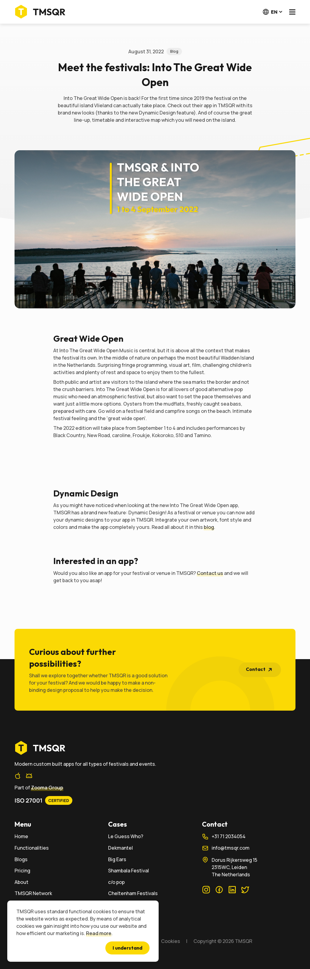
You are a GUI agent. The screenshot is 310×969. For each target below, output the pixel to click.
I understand (127, 948)
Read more (98, 933)
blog (209, 527)
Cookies (170, 941)
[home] (155, 748)
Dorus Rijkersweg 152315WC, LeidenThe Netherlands (229, 867)
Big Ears (117, 859)
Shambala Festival (128, 871)
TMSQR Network (33, 893)
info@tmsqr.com (225, 848)
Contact (260, 670)
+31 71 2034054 (224, 836)
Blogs (21, 859)
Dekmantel (120, 848)
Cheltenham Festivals (133, 893)
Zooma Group (47, 787)
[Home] (42, 12)
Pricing (22, 871)
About (21, 882)
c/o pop (116, 882)
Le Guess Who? (125, 836)
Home (21, 836)
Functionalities (32, 848)
